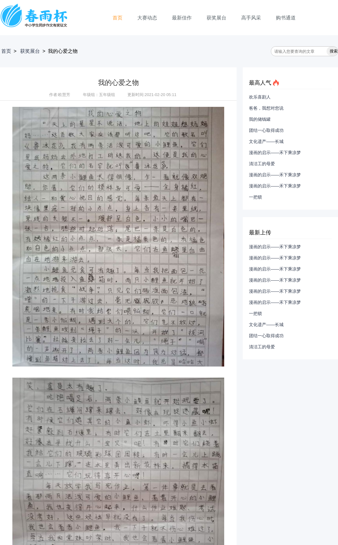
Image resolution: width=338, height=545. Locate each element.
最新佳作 (182, 17)
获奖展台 (216, 17)
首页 (117, 17)
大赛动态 (147, 17)
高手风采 (251, 17)
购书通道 (286, 17)
